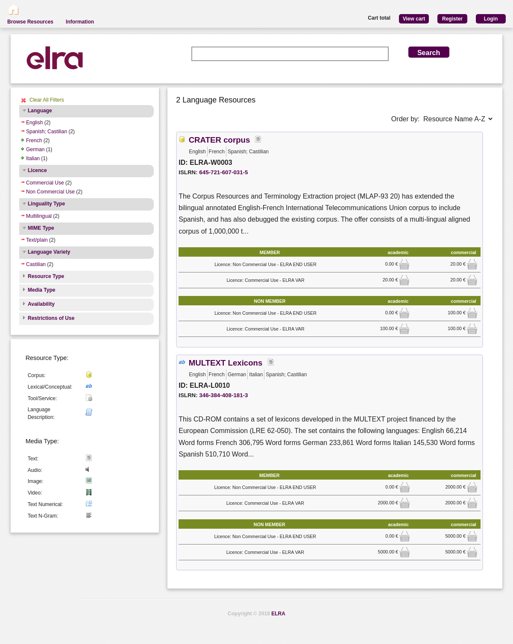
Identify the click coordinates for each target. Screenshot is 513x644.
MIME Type (41, 228)
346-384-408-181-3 (223, 395)
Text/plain (37, 240)
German (35, 149)
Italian (33, 158)
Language (40, 111)
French (34, 140)
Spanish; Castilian (46, 132)
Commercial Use (45, 183)
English (34, 123)
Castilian (36, 264)
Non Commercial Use (50, 192)
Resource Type (46, 276)
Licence (37, 170)
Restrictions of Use (51, 318)
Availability (41, 304)
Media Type (41, 290)
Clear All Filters (46, 100)
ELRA (278, 614)
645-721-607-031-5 (223, 172)
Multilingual (39, 216)
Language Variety (49, 252)
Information (80, 22)
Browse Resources (30, 22)
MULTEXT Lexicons (226, 362)
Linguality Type (46, 204)
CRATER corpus (219, 139)
